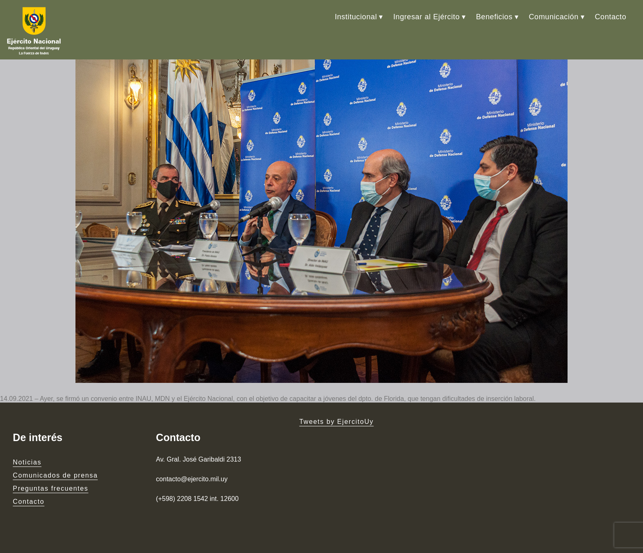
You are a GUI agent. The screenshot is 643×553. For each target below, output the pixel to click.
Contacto (610, 17)
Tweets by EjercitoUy (336, 421)
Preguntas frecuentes (50, 488)
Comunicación (554, 17)
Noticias (27, 462)
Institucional (356, 17)
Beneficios (494, 17)
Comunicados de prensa (55, 475)
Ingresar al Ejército (426, 17)
